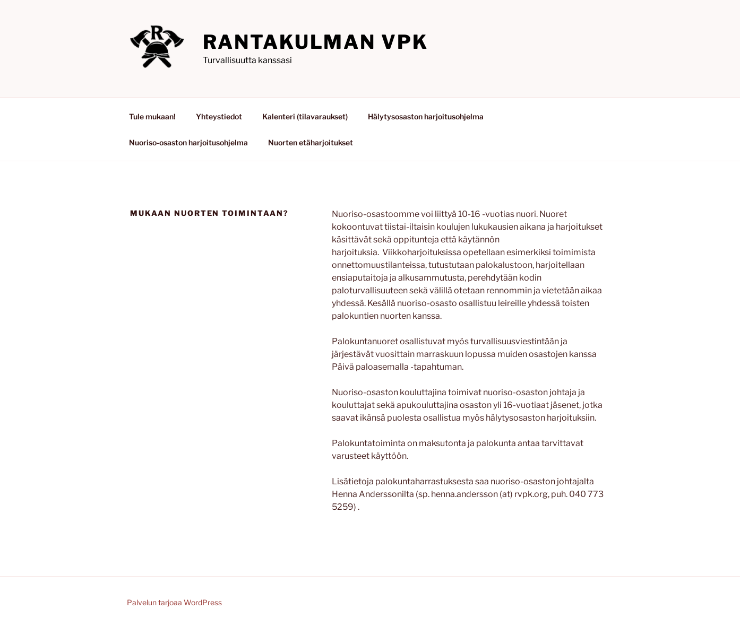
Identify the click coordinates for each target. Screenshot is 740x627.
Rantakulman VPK (315, 42)
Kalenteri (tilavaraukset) (305, 116)
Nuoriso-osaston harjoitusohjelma (188, 142)
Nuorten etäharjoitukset (310, 142)
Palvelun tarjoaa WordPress (174, 602)
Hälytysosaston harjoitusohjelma (426, 116)
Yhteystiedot (219, 116)
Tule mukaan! (152, 116)
